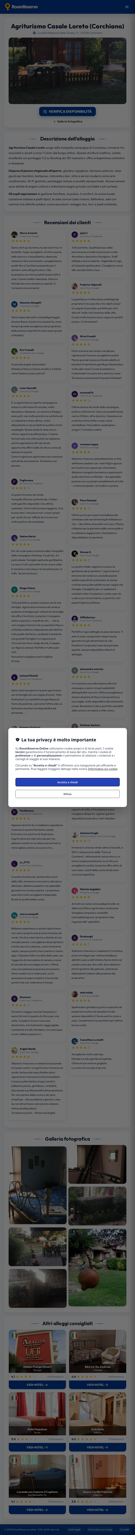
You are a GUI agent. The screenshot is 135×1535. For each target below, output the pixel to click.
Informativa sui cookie (102, 769)
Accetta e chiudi (67, 782)
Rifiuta (67, 794)
